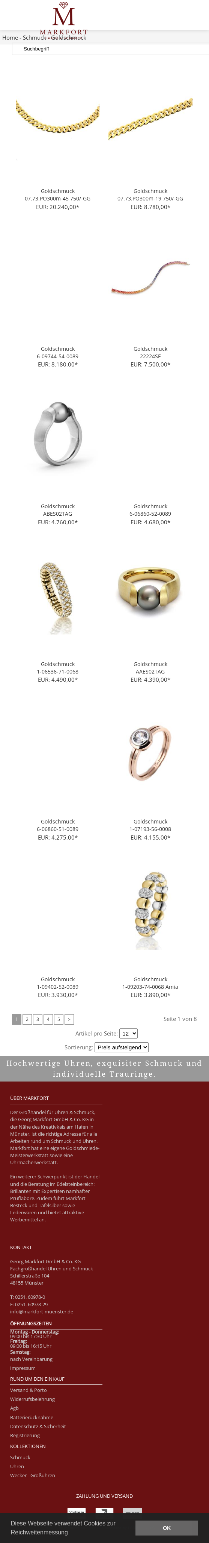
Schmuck (34, 37)
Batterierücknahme (31, 1417)
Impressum (23, 1368)
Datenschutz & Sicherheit (38, 1426)
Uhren (17, 1466)
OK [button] (167, 1528)
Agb (14, 1408)
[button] (70, 1533)
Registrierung (25, 1435)
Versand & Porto (28, 1390)
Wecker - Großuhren (32, 1475)
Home (10, 37)
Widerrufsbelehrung (32, 1399)
